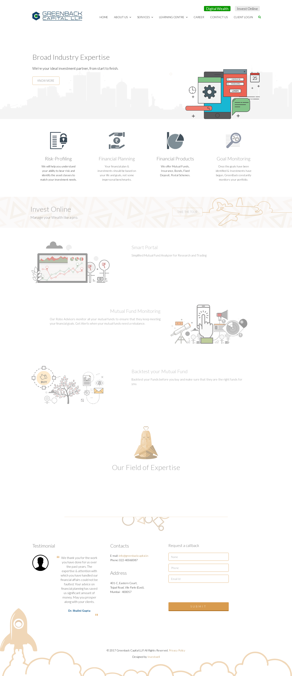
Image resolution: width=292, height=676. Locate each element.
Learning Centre (173, 17)
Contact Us (219, 17)
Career (199, 17)
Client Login (243, 17)
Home (104, 17)
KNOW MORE (45, 81)
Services (145, 17)
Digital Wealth (217, 8)
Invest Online (247, 8)
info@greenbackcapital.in (133, 555)
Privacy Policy (177, 650)
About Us (122, 17)
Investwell (153, 656)
